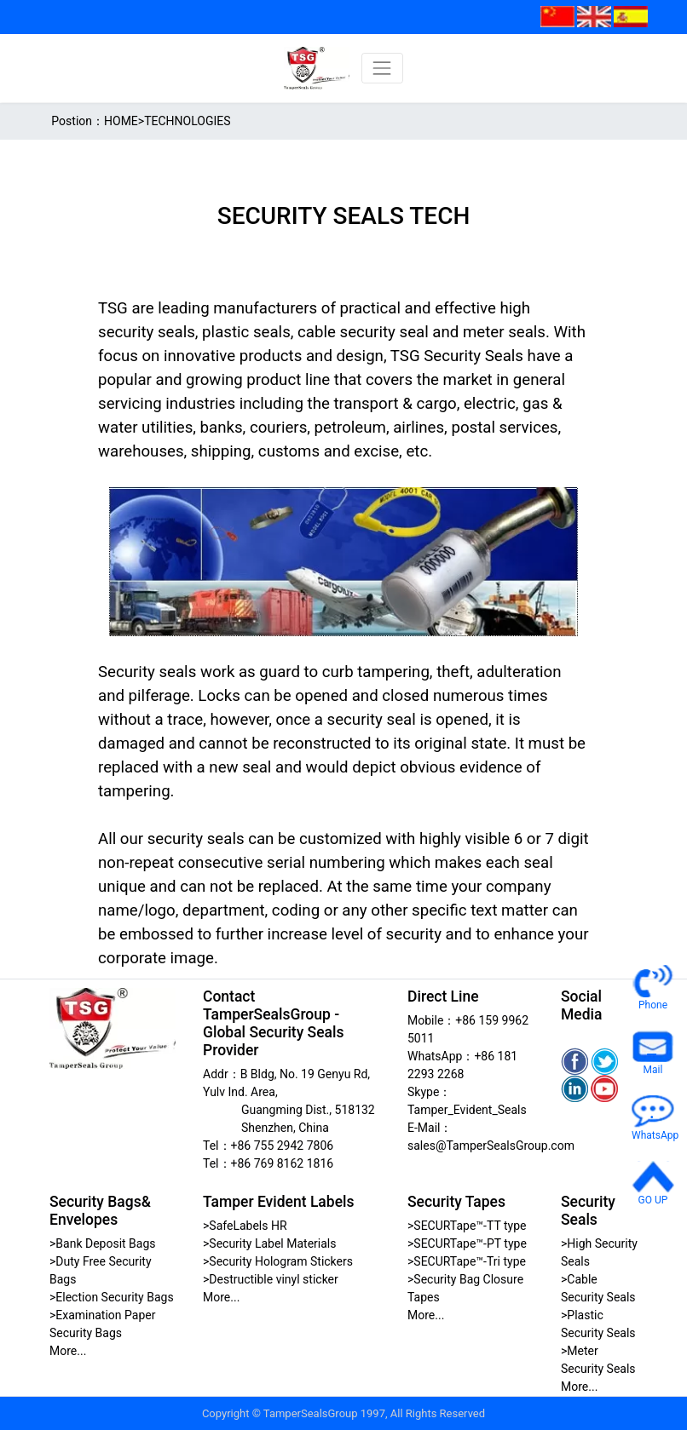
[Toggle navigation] (382, 68)
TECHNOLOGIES (187, 121)
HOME (121, 121)
